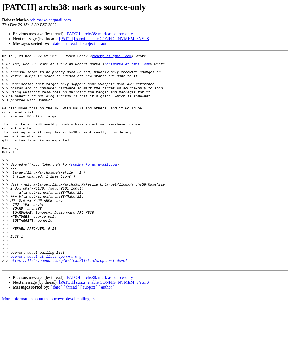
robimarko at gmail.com (50, 20)
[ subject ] (89, 43)
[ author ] (107, 43)
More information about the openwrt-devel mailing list (49, 341)
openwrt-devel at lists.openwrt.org (45, 297)
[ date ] (57, 43)
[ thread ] (71, 43)
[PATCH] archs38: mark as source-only (99, 34)
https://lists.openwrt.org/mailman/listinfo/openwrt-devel (68, 302)
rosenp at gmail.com (111, 56)
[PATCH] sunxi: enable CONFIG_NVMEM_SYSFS (104, 38)
